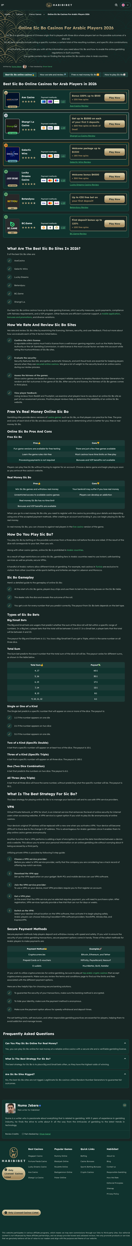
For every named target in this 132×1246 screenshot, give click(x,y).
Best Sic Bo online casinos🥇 (20, 74)
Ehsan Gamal (47, 66)
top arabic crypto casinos (95, 973)
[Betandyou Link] (12, 201)
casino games (54, 417)
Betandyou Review (79, 207)
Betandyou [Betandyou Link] (28, 198)
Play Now (114, 97)
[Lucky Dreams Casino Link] (12, 178)
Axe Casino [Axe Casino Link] (28, 97)
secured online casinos (47, 364)
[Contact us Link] (111, 1167)
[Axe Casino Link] (12, 99)
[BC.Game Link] (12, 225)
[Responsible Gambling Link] (116, 1173)
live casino (78, 526)
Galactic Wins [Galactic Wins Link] (26, 151)
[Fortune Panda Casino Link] (37, 1162)
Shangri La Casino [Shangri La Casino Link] (28, 123)
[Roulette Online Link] (61, 1167)
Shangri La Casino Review (82, 135)
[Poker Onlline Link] (60, 1178)
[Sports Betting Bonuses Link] (91, 1167)
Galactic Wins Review (80, 162)
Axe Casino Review (79, 106)
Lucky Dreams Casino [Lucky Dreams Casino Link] (26, 176)
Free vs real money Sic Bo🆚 (85, 74)
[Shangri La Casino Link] (12, 126)
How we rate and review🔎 (53, 74)
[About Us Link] (111, 1157)
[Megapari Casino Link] (35, 1157)
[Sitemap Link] (110, 1189)
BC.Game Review (78, 233)
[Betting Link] (84, 1157)
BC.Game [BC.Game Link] (27, 223)
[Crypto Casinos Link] (87, 1173)
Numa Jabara (16, 66)
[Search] (116, 5)
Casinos (19, 14)
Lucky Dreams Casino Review (84, 184)
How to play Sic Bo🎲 (115, 74)
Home (7, 14)
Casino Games (35, 14)
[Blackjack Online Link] (61, 1162)
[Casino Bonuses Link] (87, 1162)
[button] (2, 5)
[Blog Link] (109, 1162)
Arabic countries (75, 550)
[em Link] (125, 1105)
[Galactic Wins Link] (12, 154)
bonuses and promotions (19, 317)
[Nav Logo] (59, 5)
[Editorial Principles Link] (115, 1184)
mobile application (111, 313)
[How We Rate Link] (112, 1178)
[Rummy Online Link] (60, 1157)
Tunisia (99, 566)
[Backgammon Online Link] (63, 1173)
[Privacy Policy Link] (113, 1194)
